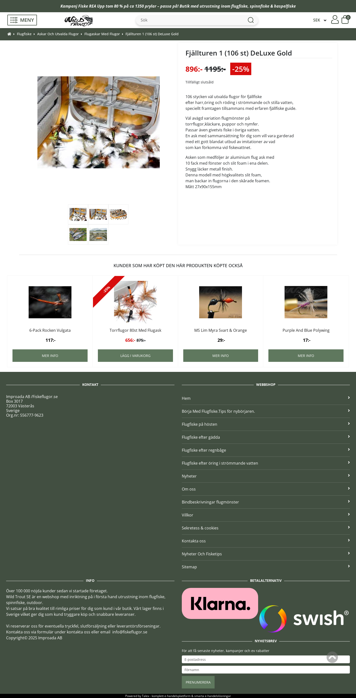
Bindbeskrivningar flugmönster (266, 502)
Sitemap (266, 567)
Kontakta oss (266, 541)
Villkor (266, 515)
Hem (266, 398)
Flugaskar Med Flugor (102, 34)
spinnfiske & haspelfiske (273, 6)
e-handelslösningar (218, 696)
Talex (145, 696)
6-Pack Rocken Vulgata (50, 330)
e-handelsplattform (177, 696)
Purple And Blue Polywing (306, 330)
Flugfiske (24, 34)
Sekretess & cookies (266, 528)
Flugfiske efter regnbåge (266, 450)
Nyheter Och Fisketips (266, 554)
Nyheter (266, 476)
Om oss (266, 489)
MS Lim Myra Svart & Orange (220, 330)
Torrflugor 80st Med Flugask (135, 330)
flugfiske (239, 6)
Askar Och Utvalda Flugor (58, 34)
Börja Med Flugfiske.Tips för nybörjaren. (266, 411)
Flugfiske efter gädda (266, 437)
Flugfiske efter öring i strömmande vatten (266, 463)
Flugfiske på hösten (266, 424)
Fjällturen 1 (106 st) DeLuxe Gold (152, 34)
